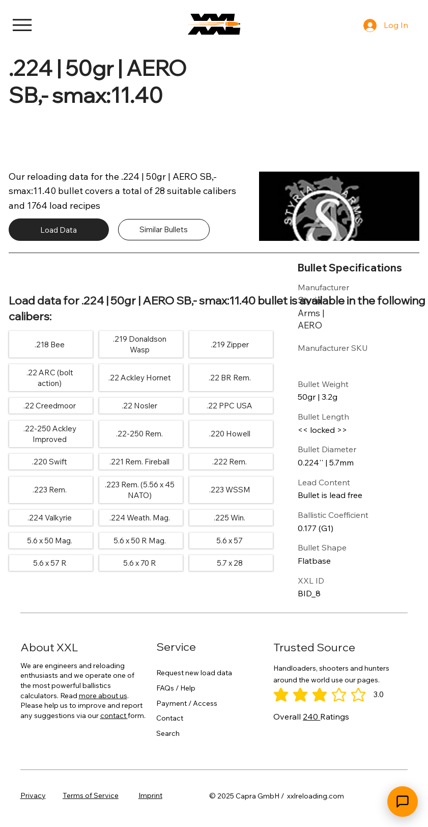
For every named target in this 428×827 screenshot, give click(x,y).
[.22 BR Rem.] (229, 378)
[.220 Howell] (229, 434)
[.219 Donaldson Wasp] (139, 344)
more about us (103, 695)
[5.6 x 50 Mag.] (49, 541)
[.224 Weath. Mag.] (139, 518)
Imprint (150, 795)
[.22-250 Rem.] (139, 434)
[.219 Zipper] (229, 344)
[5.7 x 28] (229, 563)
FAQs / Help (175, 688)
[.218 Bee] (49, 344)
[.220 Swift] (49, 462)
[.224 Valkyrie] (49, 518)
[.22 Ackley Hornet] (139, 378)
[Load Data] (59, 229)
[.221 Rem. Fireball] (139, 462)
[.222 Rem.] (229, 462)
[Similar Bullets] (164, 229)
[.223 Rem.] (49, 490)
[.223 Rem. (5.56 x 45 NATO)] (139, 490)
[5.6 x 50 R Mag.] (139, 541)
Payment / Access (186, 702)
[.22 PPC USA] (229, 406)
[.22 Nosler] (139, 406)
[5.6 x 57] (229, 541)
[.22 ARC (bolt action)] (49, 377)
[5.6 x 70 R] (139, 563)
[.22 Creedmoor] (49, 406)
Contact (169, 718)
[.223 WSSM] (229, 490)
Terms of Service (91, 795)
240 (311, 716)
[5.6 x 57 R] (49, 563)
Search (168, 732)
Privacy (33, 795)
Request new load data (194, 672)
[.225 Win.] (229, 518)
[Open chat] (402, 801)
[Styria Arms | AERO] (321, 313)
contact (114, 715)
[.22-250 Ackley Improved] (49, 434)
